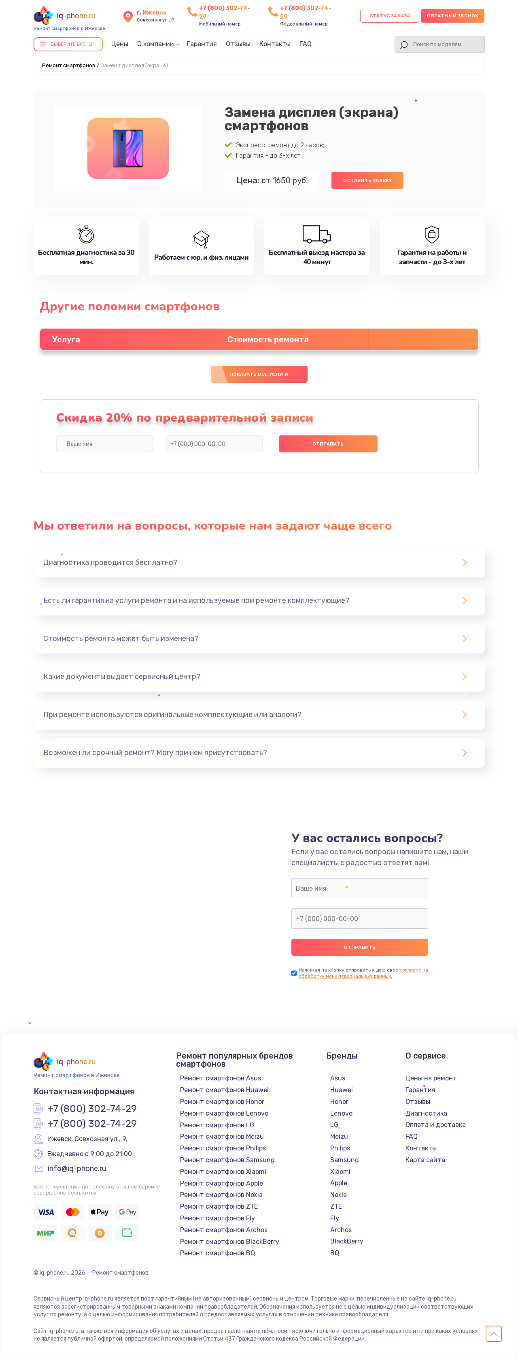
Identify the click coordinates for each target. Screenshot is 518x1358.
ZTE (336, 1206)
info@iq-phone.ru (77, 1169)
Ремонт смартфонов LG (217, 1125)
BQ (334, 1253)
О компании (155, 44)
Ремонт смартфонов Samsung (227, 1160)
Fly (334, 1218)
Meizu (339, 1136)
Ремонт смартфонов (68, 65)
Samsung (344, 1160)
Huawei (341, 1090)
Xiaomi (340, 1172)
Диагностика (426, 1113)
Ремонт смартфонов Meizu (222, 1136)
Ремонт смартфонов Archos (223, 1230)
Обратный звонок (452, 16)
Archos (341, 1230)
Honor (339, 1101)
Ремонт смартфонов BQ (217, 1253)
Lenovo (341, 1113)
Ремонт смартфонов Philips (223, 1148)
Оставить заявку (367, 180)
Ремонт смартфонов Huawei (224, 1090)
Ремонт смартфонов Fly (217, 1218)
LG (334, 1125)
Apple (338, 1183)
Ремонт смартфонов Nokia (221, 1195)
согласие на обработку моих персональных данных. (363, 973)
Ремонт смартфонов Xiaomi (223, 1172)
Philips (340, 1148)
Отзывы (238, 44)
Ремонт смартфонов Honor (222, 1101)
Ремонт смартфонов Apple (221, 1183)
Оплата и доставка (435, 1125)
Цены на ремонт (431, 1078)
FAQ (305, 44)
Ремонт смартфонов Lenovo (224, 1113)
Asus (337, 1078)
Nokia (338, 1195)
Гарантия (202, 44)
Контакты (275, 44)
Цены (119, 44)
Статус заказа (389, 16)
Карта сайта (425, 1160)
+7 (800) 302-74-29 (92, 1109)
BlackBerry (346, 1241)
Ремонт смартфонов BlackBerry (229, 1242)
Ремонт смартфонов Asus (220, 1078)
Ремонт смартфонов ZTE (219, 1206)
